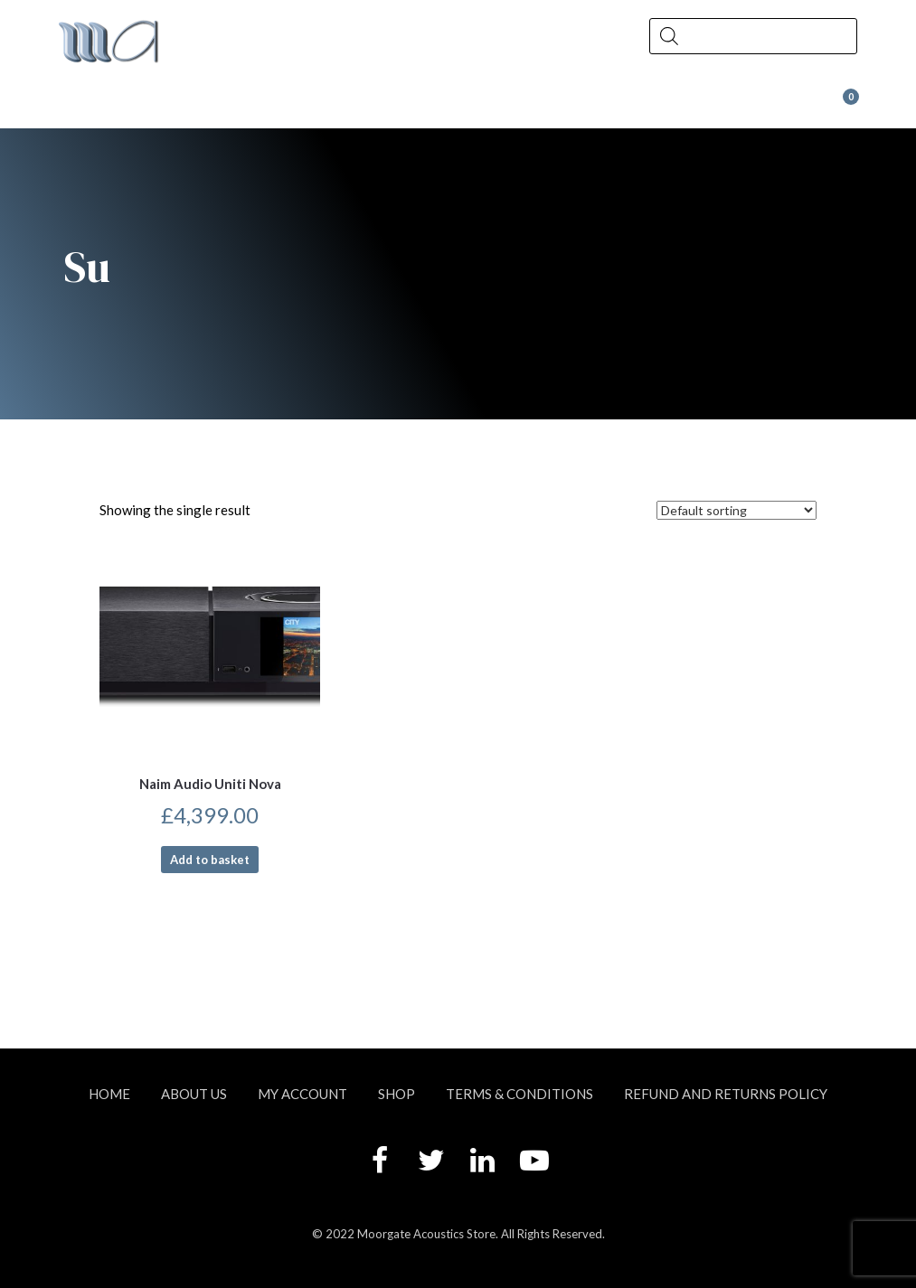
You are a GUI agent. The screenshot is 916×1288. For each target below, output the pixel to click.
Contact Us (519, 105)
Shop (269, 105)
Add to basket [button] (210, 859)
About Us (136, 105)
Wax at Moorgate (697, 105)
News (386, 105)
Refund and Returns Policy (725, 1094)
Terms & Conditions (519, 1094)
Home (109, 1094)
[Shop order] (736, 510)
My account (302, 1094)
